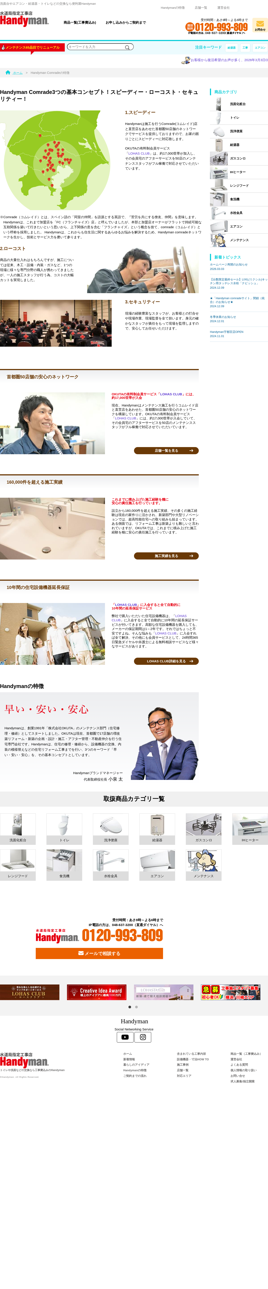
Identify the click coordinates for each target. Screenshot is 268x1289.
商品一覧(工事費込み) (80, 22)
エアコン (260, 47)
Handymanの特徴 (173, 7)
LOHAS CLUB (139, 153)
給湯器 (232, 47)
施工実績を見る (166, 556)
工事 (245, 47)
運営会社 (223, 7)
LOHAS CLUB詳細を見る (166, 661)
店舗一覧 (201, 7)
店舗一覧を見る (166, 450)
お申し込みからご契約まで (126, 22)
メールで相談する (99, 953)
